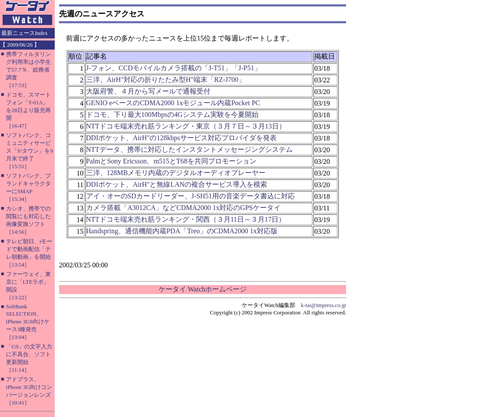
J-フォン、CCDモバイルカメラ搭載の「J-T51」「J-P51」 (173, 68)
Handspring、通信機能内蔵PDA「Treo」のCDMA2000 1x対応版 (182, 231)
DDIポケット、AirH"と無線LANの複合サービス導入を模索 (177, 184)
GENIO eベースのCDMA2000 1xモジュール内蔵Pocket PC (173, 103)
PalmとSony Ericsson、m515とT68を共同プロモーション (171, 161)
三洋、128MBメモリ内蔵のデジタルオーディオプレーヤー (176, 172)
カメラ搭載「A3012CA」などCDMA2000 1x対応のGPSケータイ (183, 207)
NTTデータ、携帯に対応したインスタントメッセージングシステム (189, 149)
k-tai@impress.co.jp (323, 305)
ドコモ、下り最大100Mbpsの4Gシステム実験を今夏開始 (172, 114)
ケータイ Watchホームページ (203, 289)
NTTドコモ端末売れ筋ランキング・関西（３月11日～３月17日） (186, 219)
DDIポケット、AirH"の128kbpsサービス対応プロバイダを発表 (181, 137)
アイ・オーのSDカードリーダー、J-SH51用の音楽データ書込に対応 (190, 196)
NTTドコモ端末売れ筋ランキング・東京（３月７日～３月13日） (186, 126)
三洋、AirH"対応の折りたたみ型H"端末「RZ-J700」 (166, 79)
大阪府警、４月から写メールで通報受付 (148, 91)
